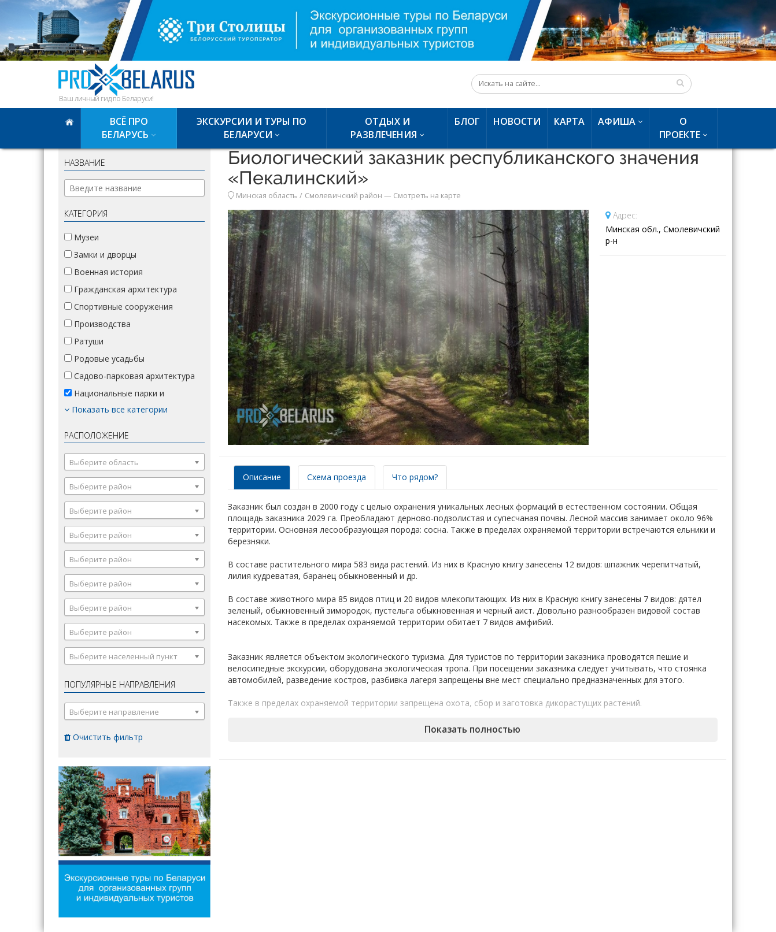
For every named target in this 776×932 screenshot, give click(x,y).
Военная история (103, 271)
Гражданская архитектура (120, 289)
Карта (569, 121)
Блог (467, 121)
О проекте (679, 128)
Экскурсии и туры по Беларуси (251, 128)
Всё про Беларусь (125, 128)
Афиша (616, 121)
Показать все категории (116, 409)
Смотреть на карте (427, 195)
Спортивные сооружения (118, 306)
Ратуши (84, 341)
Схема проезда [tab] (336, 476)
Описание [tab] (262, 476)
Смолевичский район (343, 195)
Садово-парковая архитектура (129, 375)
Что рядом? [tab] (415, 476)
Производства (97, 323)
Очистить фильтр (103, 737)
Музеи (81, 237)
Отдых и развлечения (383, 128)
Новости (517, 121)
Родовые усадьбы (104, 358)
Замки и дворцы (100, 254)
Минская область (266, 195)
